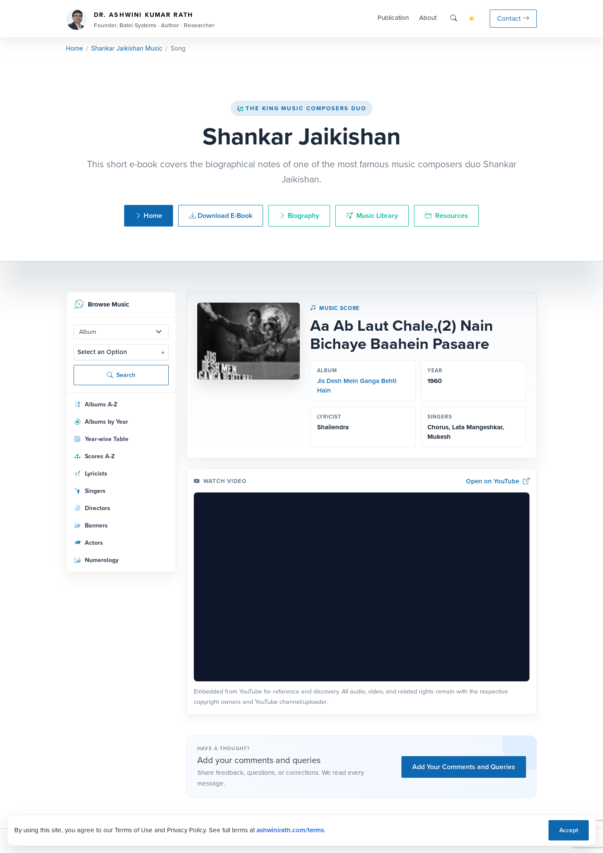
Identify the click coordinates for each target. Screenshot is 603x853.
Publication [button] (393, 17)
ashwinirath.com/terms (290, 830)
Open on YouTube (498, 481)
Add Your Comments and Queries (463, 767)
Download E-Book (220, 215)
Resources (446, 215)
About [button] (427, 17)
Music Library (372, 215)
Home (74, 48)
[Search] (453, 18)
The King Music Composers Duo (301, 108)
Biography (299, 215)
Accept (568, 830)
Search (121, 375)
